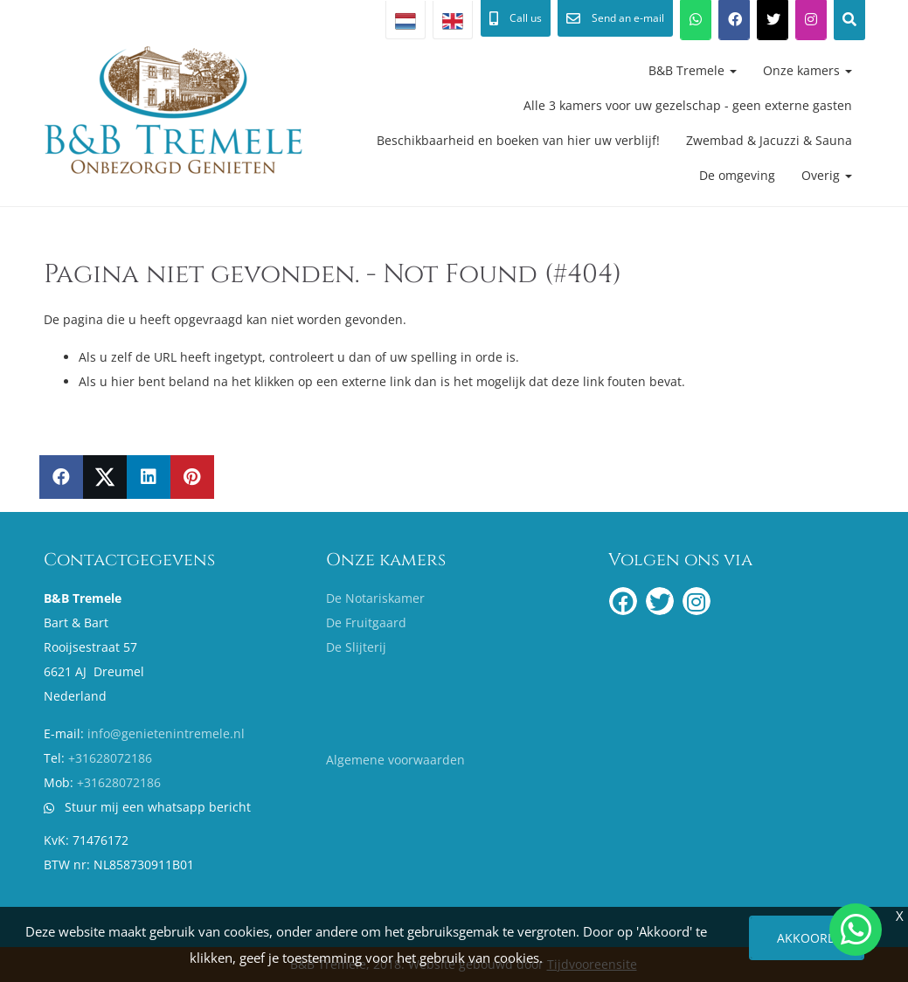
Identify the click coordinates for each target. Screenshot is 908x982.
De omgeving (737, 175)
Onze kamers (807, 70)
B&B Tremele (692, 70)
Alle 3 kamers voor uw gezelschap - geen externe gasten (687, 105)
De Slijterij (356, 647)
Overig (826, 175)
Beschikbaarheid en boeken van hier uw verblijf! (518, 140)
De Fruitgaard (366, 622)
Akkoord (806, 938)
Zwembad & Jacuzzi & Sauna (769, 140)
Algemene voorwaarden (395, 759)
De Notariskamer (375, 598)
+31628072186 (110, 758)
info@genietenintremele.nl (166, 733)
